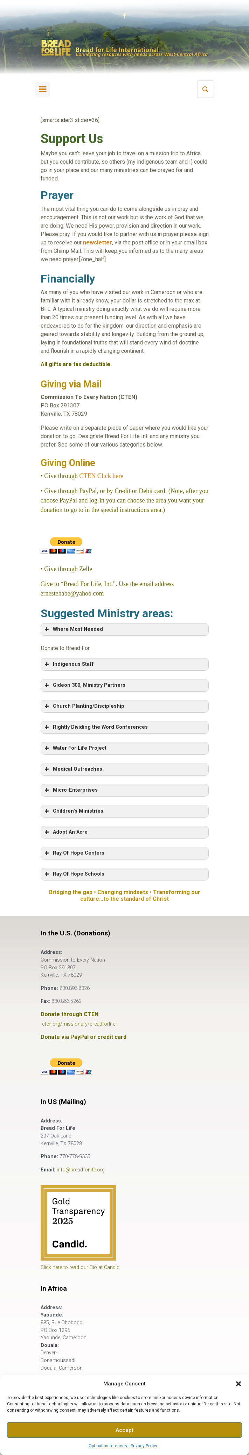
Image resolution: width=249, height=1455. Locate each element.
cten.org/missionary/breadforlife (78, 1024)
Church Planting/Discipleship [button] (83, 706)
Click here (109, 475)
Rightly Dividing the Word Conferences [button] (95, 727)
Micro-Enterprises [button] (70, 790)
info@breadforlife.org (81, 1170)
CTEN (87, 475)
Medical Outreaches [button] (72, 769)
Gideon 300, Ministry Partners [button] (84, 685)
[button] (238, 1383)
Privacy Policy (144, 1445)
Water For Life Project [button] (74, 748)
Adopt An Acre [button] (65, 832)
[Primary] (42, 89)
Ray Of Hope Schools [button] (73, 874)
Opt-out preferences (108, 1445)
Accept (124, 1430)
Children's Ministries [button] (73, 811)
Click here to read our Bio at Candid (80, 1267)
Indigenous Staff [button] (68, 664)
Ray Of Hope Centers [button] (73, 853)
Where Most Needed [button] (73, 629)
